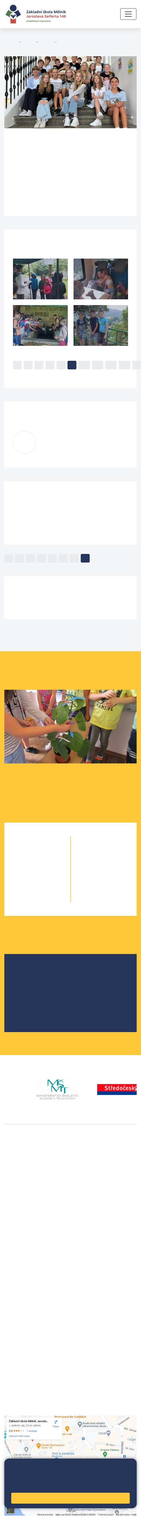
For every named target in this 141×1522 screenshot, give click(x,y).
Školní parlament (35, 998)
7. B (114, 864)
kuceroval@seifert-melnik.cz (70, 446)
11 (97, 365)
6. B (63, 42)
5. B (48, 898)
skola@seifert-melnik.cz (29, 1298)
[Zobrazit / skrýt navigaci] (128, 14)
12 (111, 365)
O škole (26, 971)
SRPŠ (24, 1008)
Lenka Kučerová (72, 439)
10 (84, 365)
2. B (48, 864)
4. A (27, 887)
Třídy (46, 42)
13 (124, 365)
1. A (27, 852)
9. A (93, 887)
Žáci (28, 42)
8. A (93, 875)
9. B (114, 887)
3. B (48, 875)
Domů (9, 42)
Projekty (26, 989)
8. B (114, 875)
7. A (93, 864)
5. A (27, 898)
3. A (27, 875)
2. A (27, 864)
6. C (114, 852)
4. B (48, 887)
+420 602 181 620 (23, 1242)
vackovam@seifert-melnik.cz (34, 1249)
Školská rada (31, 980)
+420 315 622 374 (23, 1278)
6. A (93, 852)
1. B (48, 852)
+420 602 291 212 (23, 1285)
